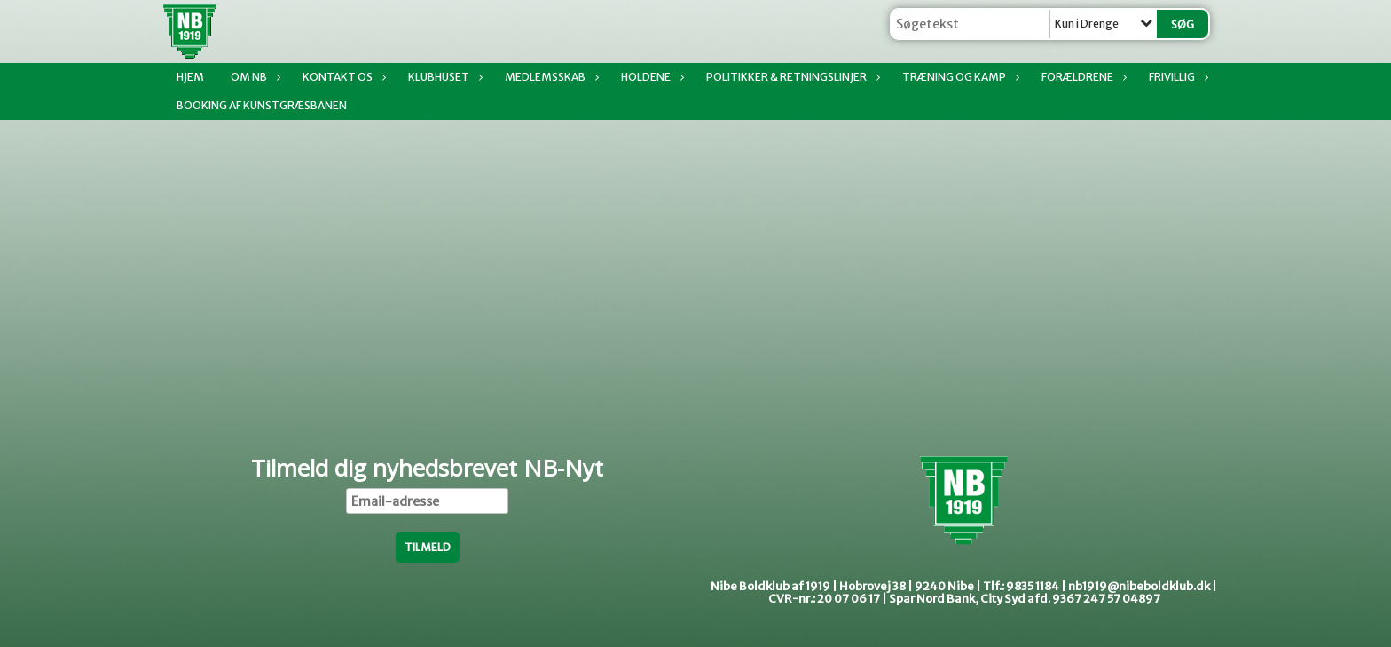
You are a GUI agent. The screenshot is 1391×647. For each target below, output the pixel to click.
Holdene (650, 76)
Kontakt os (342, 76)
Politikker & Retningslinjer (791, 76)
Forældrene (1081, 76)
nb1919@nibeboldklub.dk (1139, 586)
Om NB (253, 76)
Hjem (190, 76)
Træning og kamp (958, 76)
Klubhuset (443, 76)
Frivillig (1176, 76)
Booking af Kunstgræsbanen (262, 105)
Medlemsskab (549, 76)
